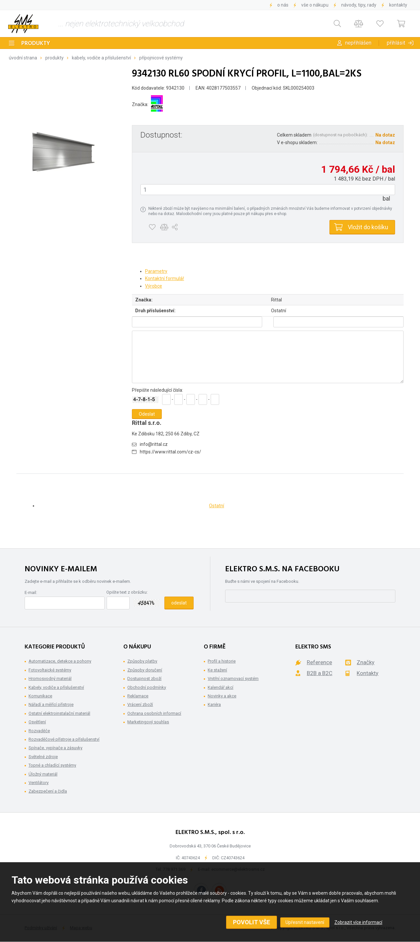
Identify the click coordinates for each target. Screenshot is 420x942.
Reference (319, 662)
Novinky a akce (222, 695)
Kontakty (398, 5)
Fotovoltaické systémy (50, 670)
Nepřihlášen (358, 43)
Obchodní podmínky (146, 687)
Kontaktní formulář (164, 278)
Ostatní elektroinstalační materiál (59, 713)
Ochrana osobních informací (154, 713)
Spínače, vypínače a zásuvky (55, 747)
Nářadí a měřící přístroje (51, 704)
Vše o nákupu (314, 5)
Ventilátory (39, 782)
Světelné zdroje (43, 756)
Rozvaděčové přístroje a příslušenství (64, 739)
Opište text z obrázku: (127, 592)
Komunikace (40, 695)
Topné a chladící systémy (52, 765)
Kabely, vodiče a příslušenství (101, 57)
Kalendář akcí (220, 687)
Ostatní (216, 505)
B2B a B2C (319, 673)
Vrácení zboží (140, 704)
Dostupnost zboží (144, 678)
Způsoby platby (142, 661)
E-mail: (31, 592)
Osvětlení (37, 721)
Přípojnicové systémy (161, 57)
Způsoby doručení (144, 670)
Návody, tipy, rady (358, 5)
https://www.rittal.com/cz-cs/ (170, 451)
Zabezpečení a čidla (48, 791)
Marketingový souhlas (148, 721)
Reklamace (137, 695)
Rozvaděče (39, 730)
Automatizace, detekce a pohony (60, 661)
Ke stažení (217, 670)
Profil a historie (222, 661)
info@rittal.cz (154, 444)
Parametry (156, 271)
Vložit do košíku (368, 227)
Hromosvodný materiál (50, 678)
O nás (282, 5)
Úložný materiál (43, 774)
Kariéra (214, 704)
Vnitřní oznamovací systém (233, 678)
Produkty (35, 43)
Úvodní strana (23, 57)
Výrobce (153, 286)
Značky (365, 662)
